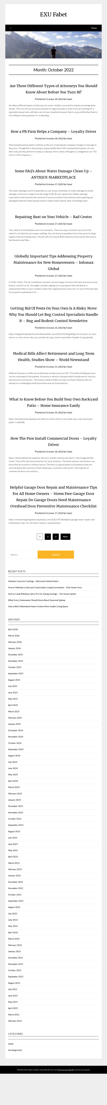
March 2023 (14, 894)
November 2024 (15, 768)
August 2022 (14, 938)
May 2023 (13, 881)
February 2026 (15, 673)
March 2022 (14, 970)
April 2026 (13, 660)
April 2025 (13, 736)
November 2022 (15, 919)
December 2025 (15, 686)
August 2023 (14, 862)
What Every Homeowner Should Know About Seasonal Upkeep (36, 631)
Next (65, 568)
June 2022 (13, 951)
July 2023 (12, 869)
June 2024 (13, 799)
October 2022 (14, 926)
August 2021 (14, 1014)
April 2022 (13, 963)
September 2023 (15, 856)
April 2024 (13, 812)
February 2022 (15, 976)
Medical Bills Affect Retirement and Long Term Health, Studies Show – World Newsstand (53, 378)
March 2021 (14, 1046)
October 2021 (14, 1001)
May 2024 (13, 806)
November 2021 (15, 995)
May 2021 (13, 1033)
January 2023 (14, 907)
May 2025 (13, 730)
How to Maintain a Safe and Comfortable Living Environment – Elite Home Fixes (45, 618)
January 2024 (14, 831)
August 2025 (14, 711)
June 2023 (13, 875)
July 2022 (12, 945)
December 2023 (15, 837)
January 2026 (14, 679)
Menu (94, 28)
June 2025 (13, 724)
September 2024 (15, 780)
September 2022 (15, 932)
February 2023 (15, 900)
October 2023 (14, 850)
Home (11, 1075)
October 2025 (14, 698)
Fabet (70, 99)
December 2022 (15, 913)
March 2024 (14, 818)
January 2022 (14, 982)
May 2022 (13, 957)
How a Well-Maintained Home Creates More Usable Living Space (38, 637)
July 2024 (12, 793)
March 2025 (14, 742)
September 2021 (15, 1008)
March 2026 (14, 667)
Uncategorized (15, 1081)
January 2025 (14, 755)
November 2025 (15, 692)
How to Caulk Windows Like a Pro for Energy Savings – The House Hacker (42, 625)
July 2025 (12, 717)
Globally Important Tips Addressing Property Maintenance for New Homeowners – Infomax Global (53, 275)
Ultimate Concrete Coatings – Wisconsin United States (33, 612)
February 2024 (15, 825)
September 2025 (15, 704)
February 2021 (15, 1052)
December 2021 (15, 989)
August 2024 (14, 787)
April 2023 (13, 888)
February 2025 (15, 749)
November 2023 (15, 844)
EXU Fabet (53, 14)
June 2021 (13, 1027)
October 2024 (14, 774)
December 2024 (15, 761)
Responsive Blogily (66, 1101)
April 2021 (13, 1039)
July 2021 (12, 1020)
